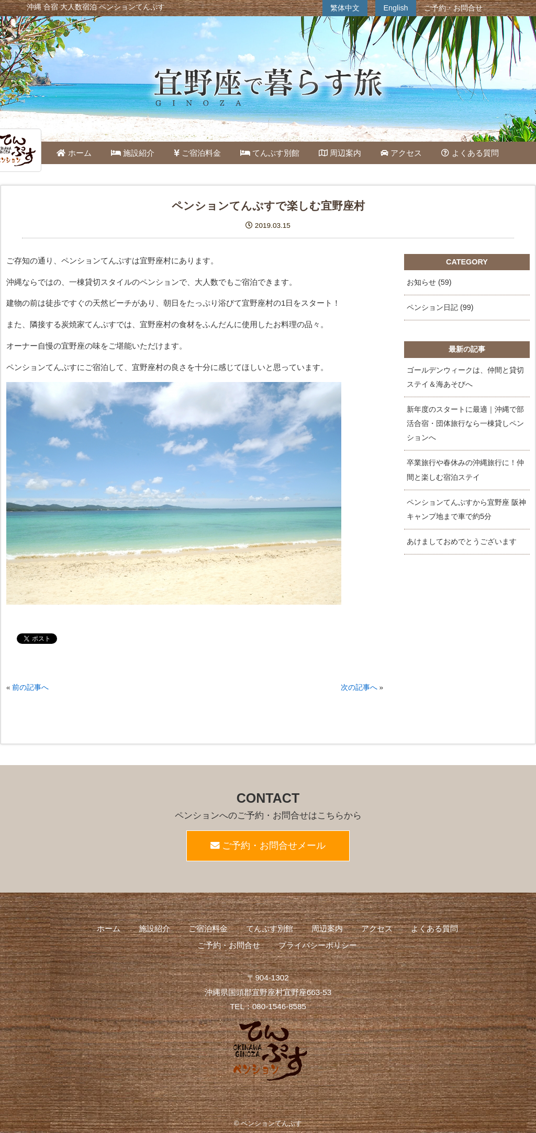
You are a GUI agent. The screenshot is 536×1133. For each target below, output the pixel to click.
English (395, 8)
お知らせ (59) (429, 282)
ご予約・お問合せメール (268, 845)
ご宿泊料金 (197, 152)
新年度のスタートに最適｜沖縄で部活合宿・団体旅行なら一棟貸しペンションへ (465, 423)
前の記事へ (30, 687)
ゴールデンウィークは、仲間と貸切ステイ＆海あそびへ (465, 377)
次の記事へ (359, 687)
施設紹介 (132, 152)
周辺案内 (340, 152)
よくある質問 (469, 152)
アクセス (401, 152)
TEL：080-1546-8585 (268, 1006)
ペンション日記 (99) (440, 307)
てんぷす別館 (269, 152)
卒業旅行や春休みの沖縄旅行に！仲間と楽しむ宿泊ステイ (465, 469)
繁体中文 (345, 8)
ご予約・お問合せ (453, 8)
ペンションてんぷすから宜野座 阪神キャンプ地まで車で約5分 (466, 509)
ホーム (74, 152)
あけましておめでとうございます (462, 541)
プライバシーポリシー (317, 945)
